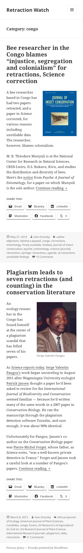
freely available (31, 245)
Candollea (12, 525)
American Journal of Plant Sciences (41, 521)
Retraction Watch (27, 9)
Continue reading (52, 188)
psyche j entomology (36, 249)
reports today (27, 367)
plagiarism (53, 533)
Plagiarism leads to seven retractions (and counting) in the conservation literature (40, 282)
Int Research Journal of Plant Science (43, 529)
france (33, 525)
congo (46, 241)
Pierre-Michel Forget (30, 447)
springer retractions (33, 253)
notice (28, 177)
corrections (58, 241)
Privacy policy (15, 548)
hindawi (47, 245)
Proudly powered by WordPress (48, 548)
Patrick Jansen (17, 383)
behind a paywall (30, 241)
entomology (13, 245)
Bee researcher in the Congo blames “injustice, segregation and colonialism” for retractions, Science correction (39, 64)
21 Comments (35, 537)
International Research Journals (25, 533)
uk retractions (66, 253)
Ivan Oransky (42, 237)
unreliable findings (17, 257)
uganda (51, 253)
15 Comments (44, 257)
